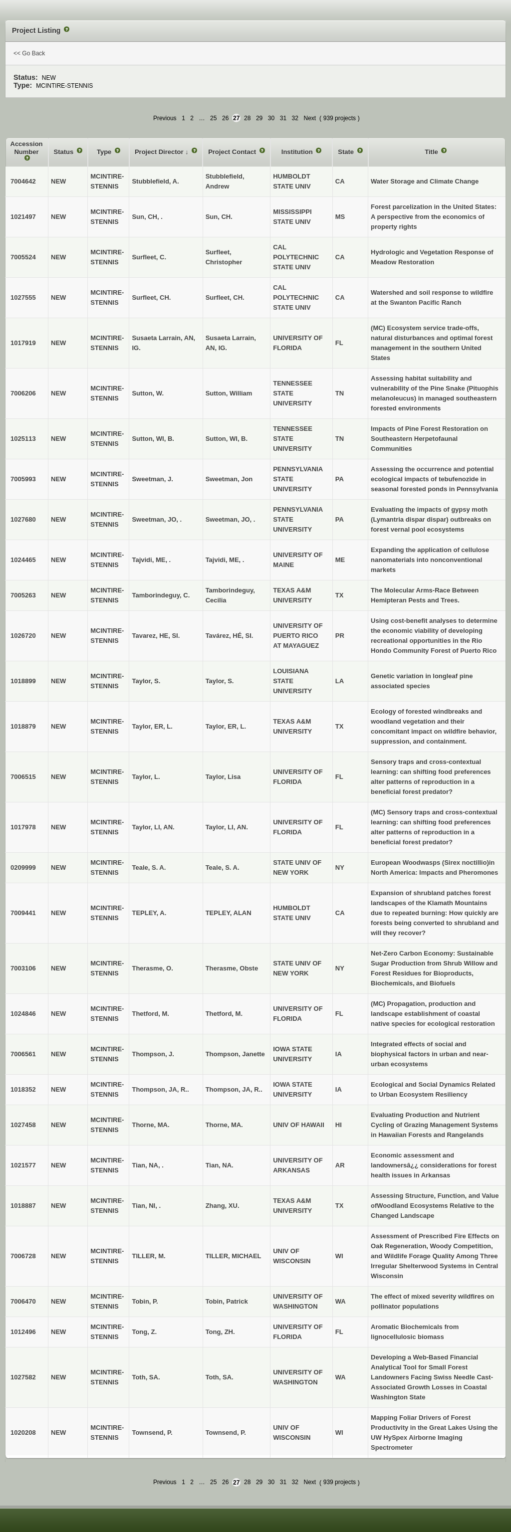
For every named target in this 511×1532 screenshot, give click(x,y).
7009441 (23, 913)
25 (213, 118)
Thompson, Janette (235, 1054)
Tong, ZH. (220, 1332)
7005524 (23, 257)
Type (105, 152)
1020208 (23, 1432)
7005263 (23, 595)
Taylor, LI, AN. (227, 827)
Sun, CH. (219, 216)
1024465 (23, 560)
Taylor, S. (220, 681)
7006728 (23, 1256)
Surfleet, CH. (225, 297)
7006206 (23, 393)
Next (309, 118)
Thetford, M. (224, 1013)
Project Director (160, 152)
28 (247, 118)
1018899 (23, 681)
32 (295, 118)
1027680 (23, 519)
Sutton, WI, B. (227, 438)
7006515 (23, 776)
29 (259, 118)
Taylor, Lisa (223, 776)
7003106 (23, 968)
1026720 (23, 635)
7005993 (23, 479)
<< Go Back (29, 53)
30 (271, 118)
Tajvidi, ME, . (225, 560)
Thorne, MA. (224, 1125)
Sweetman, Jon (229, 479)
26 (225, 118)
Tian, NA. (220, 1165)
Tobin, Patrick (227, 1301)
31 (283, 118)
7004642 (23, 181)
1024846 (23, 1013)
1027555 (23, 297)
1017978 (23, 827)
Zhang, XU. (223, 1205)
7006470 (23, 1301)
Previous (165, 118)
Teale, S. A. (223, 867)
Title (432, 152)
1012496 (23, 1332)
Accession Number (26, 148)
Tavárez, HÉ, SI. (230, 635)
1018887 (23, 1205)
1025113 (23, 438)
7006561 (23, 1054)
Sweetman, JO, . (231, 519)
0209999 (23, 867)
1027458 (23, 1125)
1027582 (23, 1377)
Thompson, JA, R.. (234, 1089)
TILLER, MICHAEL (233, 1256)
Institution (297, 152)
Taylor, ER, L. (226, 726)
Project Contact (233, 152)
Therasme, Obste (232, 968)
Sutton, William (229, 393)
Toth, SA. (220, 1377)
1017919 (23, 343)
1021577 (23, 1165)
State (346, 152)
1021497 (23, 216)
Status (64, 152)
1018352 (23, 1089)
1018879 (23, 726)
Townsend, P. (226, 1432)
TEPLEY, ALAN (229, 913)
